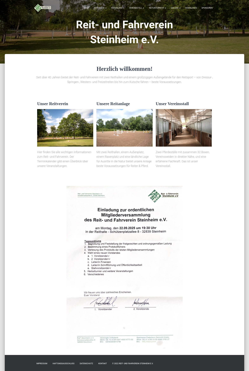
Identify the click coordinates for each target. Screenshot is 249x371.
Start (86, 8)
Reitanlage (117, 8)
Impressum (41, 363)
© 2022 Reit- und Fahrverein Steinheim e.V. (132, 363)
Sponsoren (207, 8)
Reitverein (100, 8)
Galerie (176, 8)
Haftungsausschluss (63, 363)
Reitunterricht (157, 8)
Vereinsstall (136, 8)
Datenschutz (86, 363)
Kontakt (102, 363)
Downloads (191, 8)
